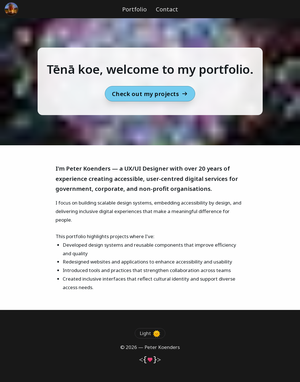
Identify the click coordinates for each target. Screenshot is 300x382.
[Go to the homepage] (11, 9)
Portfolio (134, 9)
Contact (167, 9)
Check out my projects (150, 94)
